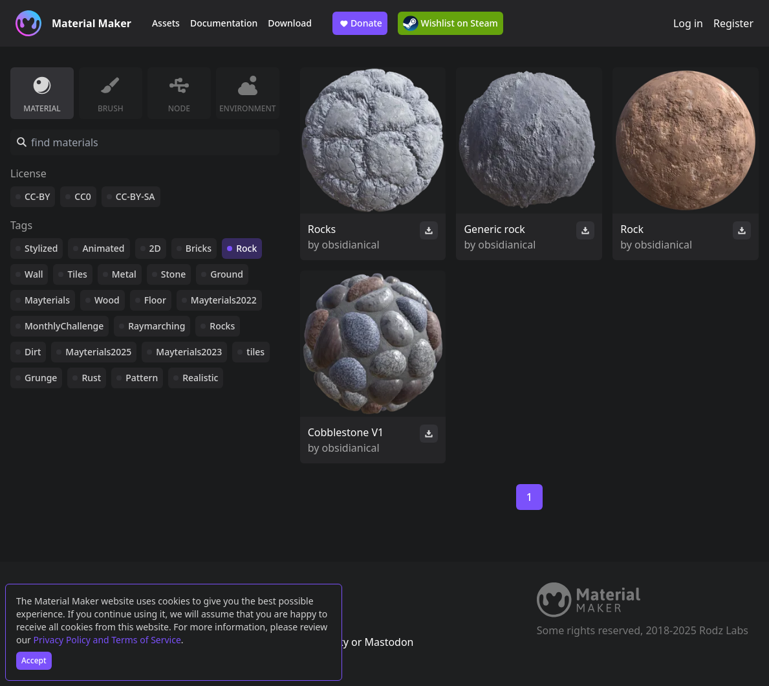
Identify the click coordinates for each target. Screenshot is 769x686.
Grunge (41, 377)
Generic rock (494, 229)
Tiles (77, 274)
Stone (173, 274)
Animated (103, 248)
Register (733, 23)
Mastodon (388, 642)
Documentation (223, 23)
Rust (91, 377)
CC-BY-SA (135, 196)
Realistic (200, 377)
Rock (246, 248)
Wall (34, 274)
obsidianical (351, 245)
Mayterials (47, 300)
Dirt (33, 352)
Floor (155, 300)
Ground (226, 274)
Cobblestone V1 (346, 432)
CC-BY (37, 196)
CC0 (82, 196)
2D (155, 248)
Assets (166, 23)
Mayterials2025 (98, 352)
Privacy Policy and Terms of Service (107, 640)
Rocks (222, 326)
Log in (688, 23)
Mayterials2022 (224, 300)
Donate (360, 23)
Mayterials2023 (189, 352)
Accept (34, 660)
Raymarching (156, 326)
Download (290, 23)
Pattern (141, 377)
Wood (107, 300)
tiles (255, 352)
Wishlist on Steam (450, 23)
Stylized (41, 248)
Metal (124, 274)
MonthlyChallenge (64, 326)
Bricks (198, 248)
